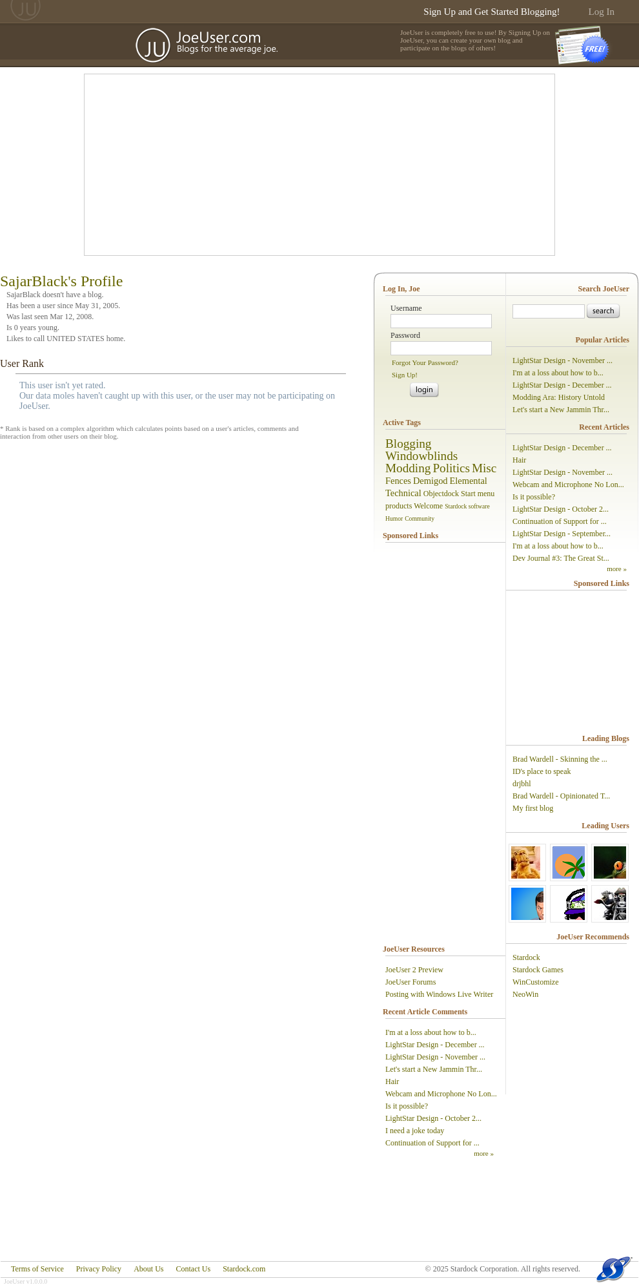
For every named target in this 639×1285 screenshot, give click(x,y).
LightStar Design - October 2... (433, 1118)
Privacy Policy (98, 1268)
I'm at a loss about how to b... (430, 1032)
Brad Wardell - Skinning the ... (559, 759)
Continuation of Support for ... (432, 1142)
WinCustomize (535, 982)
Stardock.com (244, 1268)
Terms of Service (37, 1268)
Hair (392, 1081)
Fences (398, 480)
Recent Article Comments (425, 1011)
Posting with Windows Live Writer (439, 994)
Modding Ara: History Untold (558, 397)
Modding (408, 468)
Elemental (468, 480)
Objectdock (441, 493)
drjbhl (521, 783)
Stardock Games (537, 969)
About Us (148, 1268)
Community (419, 518)
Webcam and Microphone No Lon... (441, 1093)
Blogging (408, 443)
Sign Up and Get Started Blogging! (491, 11)
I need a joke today (414, 1130)
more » (484, 1153)
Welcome (428, 505)
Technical (403, 493)
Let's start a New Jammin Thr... (433, 1069)
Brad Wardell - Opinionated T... (561, 795)
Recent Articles (604, 427)
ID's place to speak (541, 771)
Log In (601, 11)
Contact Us (193, 1268)
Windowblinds (421, 456)
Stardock (526, 957)
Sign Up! (405, 375)
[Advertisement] (290, 164)
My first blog (532, 808)
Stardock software (467, 506)
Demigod (430, 480)
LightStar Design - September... (561, 533)
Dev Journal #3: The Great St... (560, 558)
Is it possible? (406, 1106)
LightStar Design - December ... (435, 1044)
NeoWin (525, 994)
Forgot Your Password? (425, 362)
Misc (484, 468)
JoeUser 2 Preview (414, 969)
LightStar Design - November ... (435, 1056)
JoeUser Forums (410, 982)
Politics (451, 468)
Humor (394, 518)
